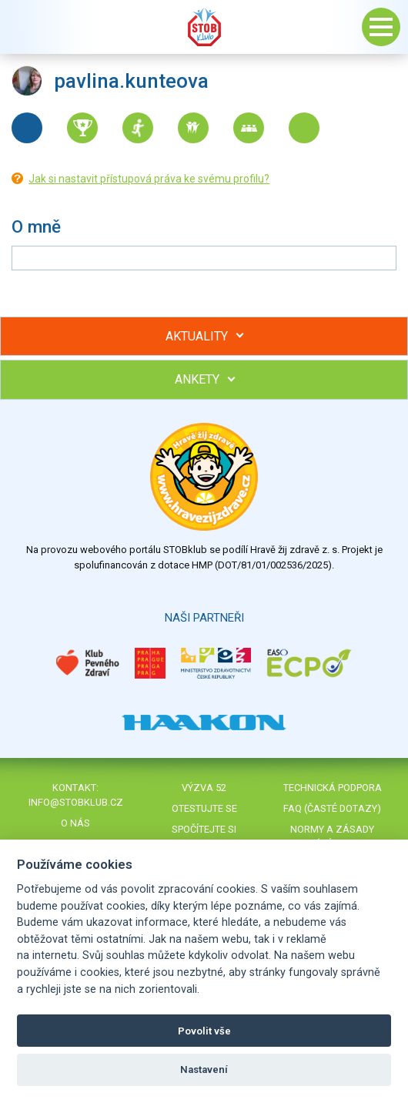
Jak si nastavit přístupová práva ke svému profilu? (148, 179)
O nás (75, 823)
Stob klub (204, 27)
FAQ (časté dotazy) (332, 808)
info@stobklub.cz (75, 802)
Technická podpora (332, 787)
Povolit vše (204, 1031)
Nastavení (204, 1069)
